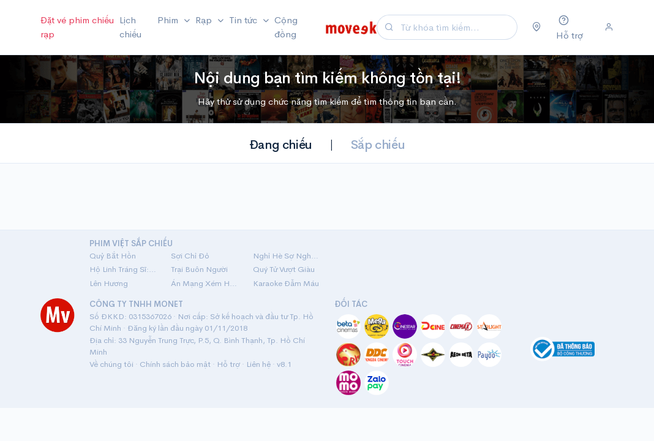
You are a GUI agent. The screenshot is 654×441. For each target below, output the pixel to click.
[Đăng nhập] (609, 27)
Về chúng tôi (111, 364)
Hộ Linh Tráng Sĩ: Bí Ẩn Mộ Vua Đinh (122, 269)
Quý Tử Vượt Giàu (284, 269)
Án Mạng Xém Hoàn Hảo (204, 283)
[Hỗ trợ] (573, 27)
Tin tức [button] (244, 20)
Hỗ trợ (228, 364)
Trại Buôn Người (199, 269)
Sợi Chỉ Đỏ (190, 256)
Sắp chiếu (378, 145)
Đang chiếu (280, 145)
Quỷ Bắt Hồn (112, 256)
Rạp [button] (204, 20)
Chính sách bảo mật (175, 364)
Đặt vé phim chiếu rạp (77, 27)
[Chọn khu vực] (536, 27)
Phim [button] (169, 20)
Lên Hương (108, 283)
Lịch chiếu (130, 27)
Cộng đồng (286, 27)
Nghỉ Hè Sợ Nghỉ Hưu (286, 256)
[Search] (457, 27)
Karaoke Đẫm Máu (286, 283)
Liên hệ (258, 364)
